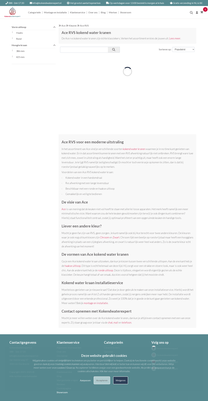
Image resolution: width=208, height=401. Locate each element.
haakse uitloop (73, 265)
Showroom (125, 12)
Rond (17, 39)
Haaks (17, 33)
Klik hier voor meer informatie (115, 371)
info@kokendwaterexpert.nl (45, 2)
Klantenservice (77, 12)
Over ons (93, 12)
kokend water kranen (134, 149)
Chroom (104, 237)
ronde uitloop (105, 270)
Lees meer (174, 38)
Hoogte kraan (34, 45)
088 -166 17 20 (15, 2)
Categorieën (34, 12)
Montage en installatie (55, 12)
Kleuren (73, 25)
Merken (113, 12)
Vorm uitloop (34, 26)
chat (110, 322)
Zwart (116, 237)
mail (116, 322)
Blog (103, 12)
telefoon (126, 322)
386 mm (18, 51)
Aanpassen (85, 380)
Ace (63, 25)
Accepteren (102, 380)
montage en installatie (96, 303)
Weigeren (121, 380)
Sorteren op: (165, 49)
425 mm (18, 57)
